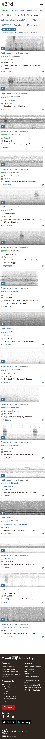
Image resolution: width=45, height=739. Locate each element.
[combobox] (22, 15)
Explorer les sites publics (10, 672)
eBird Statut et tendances (33, 667)
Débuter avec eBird (9, 696)
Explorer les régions (9, 669)
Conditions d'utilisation (32, 690)
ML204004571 (6, 109)
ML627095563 (6, 225)
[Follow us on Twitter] (8, 716)
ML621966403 (6, 307)
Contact (5, 701)
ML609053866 (6, 533)
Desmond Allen (9, 100)
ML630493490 (6, 458)
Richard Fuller (9, 335)
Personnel (5, 691)
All (41, 10)
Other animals (31, 10)
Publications (28, 674)
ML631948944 (6, 568)
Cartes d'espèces (8, 667)
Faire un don (8, 707)
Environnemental (17, 10)
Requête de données (31, 676)
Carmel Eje (7, 138)
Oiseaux (5, 10)
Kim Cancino (8, 60)
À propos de (8, 681)
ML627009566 (6, 266)
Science (28, 663)
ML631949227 (6, 496)
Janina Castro (8, 295)
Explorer (6, 663)
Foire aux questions (9, 699)
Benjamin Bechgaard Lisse (13, 176)
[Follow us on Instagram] (13, 716)
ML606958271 (6, 344)
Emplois (4, 694)
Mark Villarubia (9, 449)
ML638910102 (6, 185)
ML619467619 (6, 382)
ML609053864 (6, 637)
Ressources (6, 684)
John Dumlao (8, 487)
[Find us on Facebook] (3, 716)
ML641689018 (6, 420)
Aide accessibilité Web (32, 685)
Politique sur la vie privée (33, 687)
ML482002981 (6, 71)
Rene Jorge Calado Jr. (11, 373)
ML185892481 (6, 147)
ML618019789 (6, 602)
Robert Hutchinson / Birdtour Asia (16, 524)
